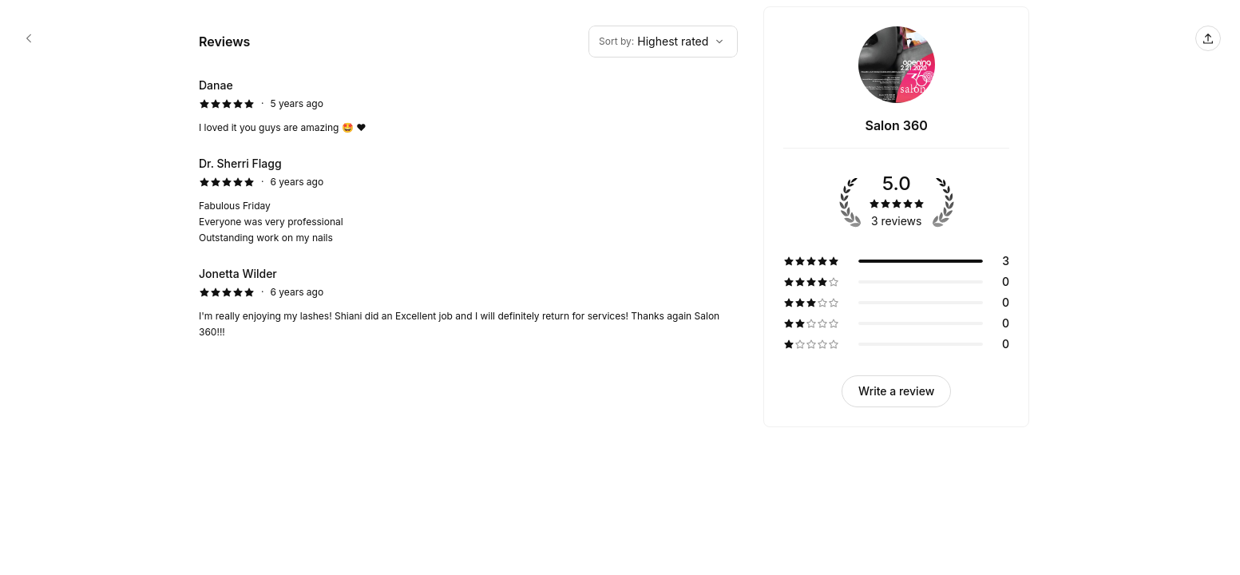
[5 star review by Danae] (468, 106)
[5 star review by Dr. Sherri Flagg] (468, 200)
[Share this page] (1208, 38)
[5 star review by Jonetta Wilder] (468, 302)
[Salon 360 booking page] (28, 38)
